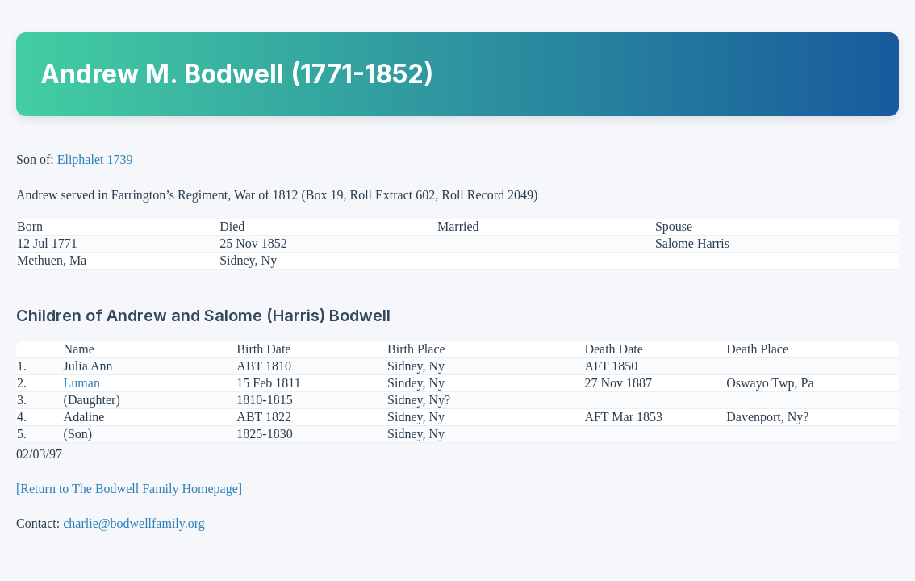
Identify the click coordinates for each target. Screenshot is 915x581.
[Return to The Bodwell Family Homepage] (129, 488)
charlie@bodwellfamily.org (134, 523)
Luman (82, 383)
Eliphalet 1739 (95, 159)
